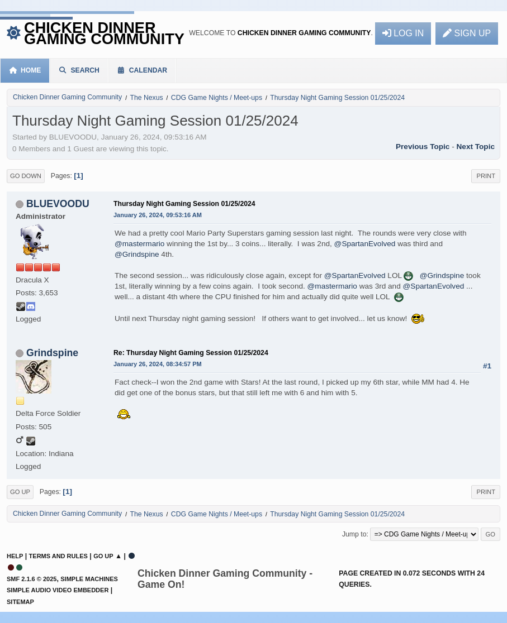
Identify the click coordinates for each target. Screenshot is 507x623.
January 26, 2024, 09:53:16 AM (157, 215)
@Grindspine (137, 254)
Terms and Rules (58, 556)
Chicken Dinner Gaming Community (104, 33)
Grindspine (52, 352)
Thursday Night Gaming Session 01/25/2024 (184, 204)
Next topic (476, 146)
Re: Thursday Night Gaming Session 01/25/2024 (190, 353)
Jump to (354, 534)
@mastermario (139, 243)
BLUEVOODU (57, 203)
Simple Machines (89, 579)
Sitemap (20, 601)
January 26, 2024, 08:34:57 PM (157, 364)
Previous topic (422, 146)
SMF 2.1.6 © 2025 (31, 579)
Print (485, 175)
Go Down (25, 175)
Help (15, 556)
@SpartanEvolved (365, 243)
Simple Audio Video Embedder (57, 590)
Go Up (20, 491)
